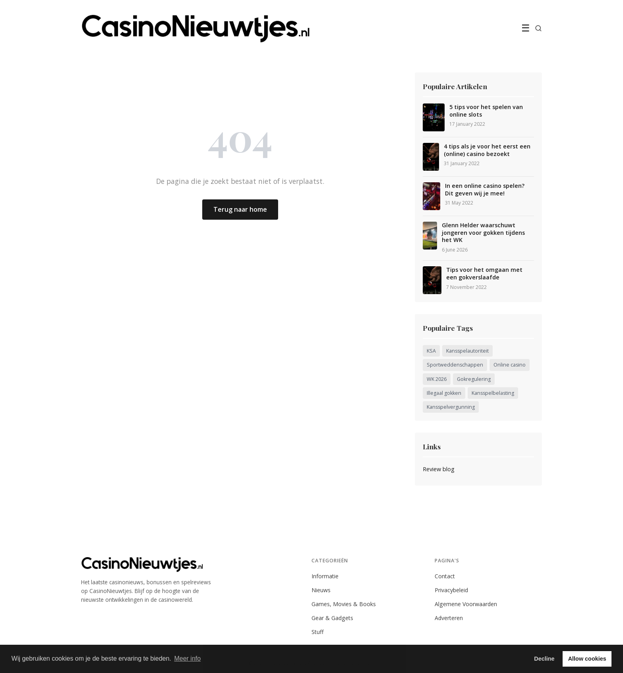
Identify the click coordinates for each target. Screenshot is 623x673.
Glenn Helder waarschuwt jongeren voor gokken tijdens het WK (483, 233)
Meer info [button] (187, 658)
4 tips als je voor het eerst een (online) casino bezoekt (487, 150)
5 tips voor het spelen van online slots (486, 110)
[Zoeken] (538, 28)
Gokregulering (474, 379)
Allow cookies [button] (587, 658)
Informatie (325, 576)
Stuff (317, 632)
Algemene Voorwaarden (466, 604)
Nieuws (321, 590)
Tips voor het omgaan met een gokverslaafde (484, 273)
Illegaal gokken (444, 393)
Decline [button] (544, 658)
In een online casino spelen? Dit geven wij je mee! (484, 189)
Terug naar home (240, 209)
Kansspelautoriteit (467, 350)
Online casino (509, 364)
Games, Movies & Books (344, 604)
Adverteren (449, 618)
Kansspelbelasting (493, 393)
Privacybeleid (451, 590)
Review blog (439, 469)
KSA (431, 350)
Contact (445, 576)
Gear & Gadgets (332, 618)
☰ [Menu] (525, 28)
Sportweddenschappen (455, 364)
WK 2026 (437, 379)
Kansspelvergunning (451, 407)
